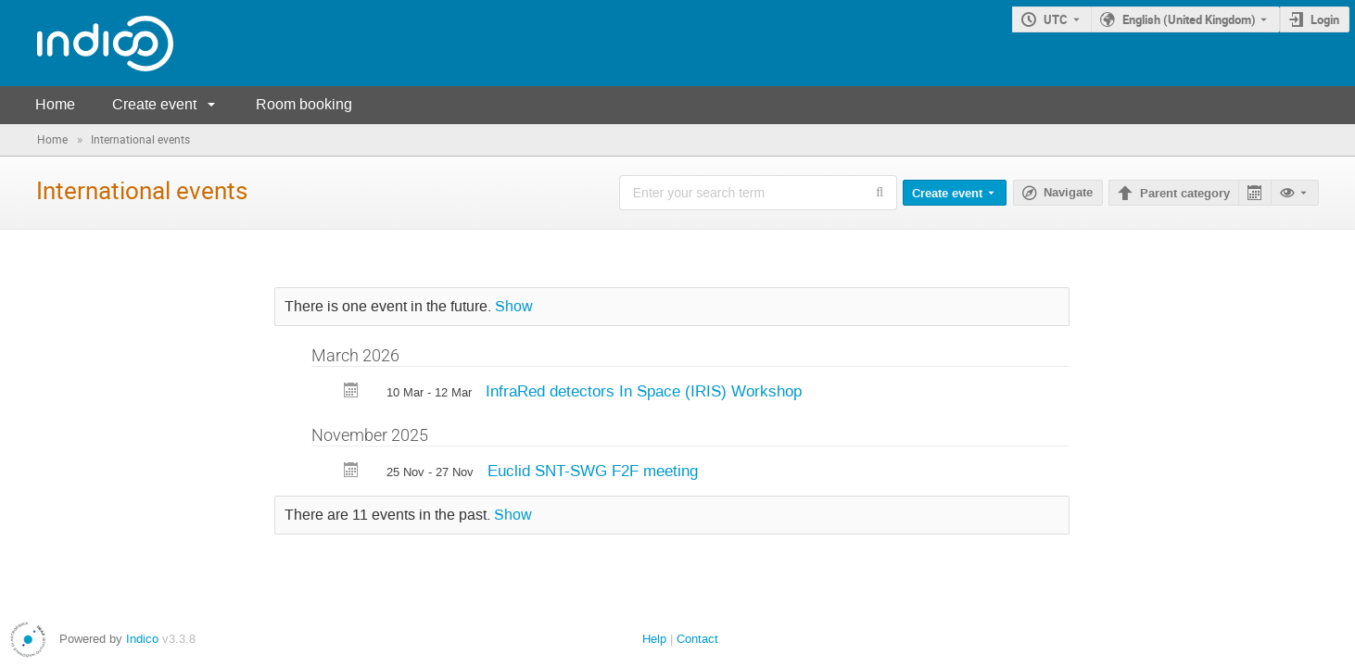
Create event (154, 104)
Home (55, 104)
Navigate (1068, 192)
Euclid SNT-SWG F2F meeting (593, 470)
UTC (1056, 19)
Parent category (1185, 193)
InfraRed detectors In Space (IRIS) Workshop (644, 391)
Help (654, 639)
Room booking (304, 104)
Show (514, 306)
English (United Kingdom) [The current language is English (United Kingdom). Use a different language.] (1189, 19)
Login (1325, 19)
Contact (697, 639)
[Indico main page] (86, 43)
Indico (142, 639)
